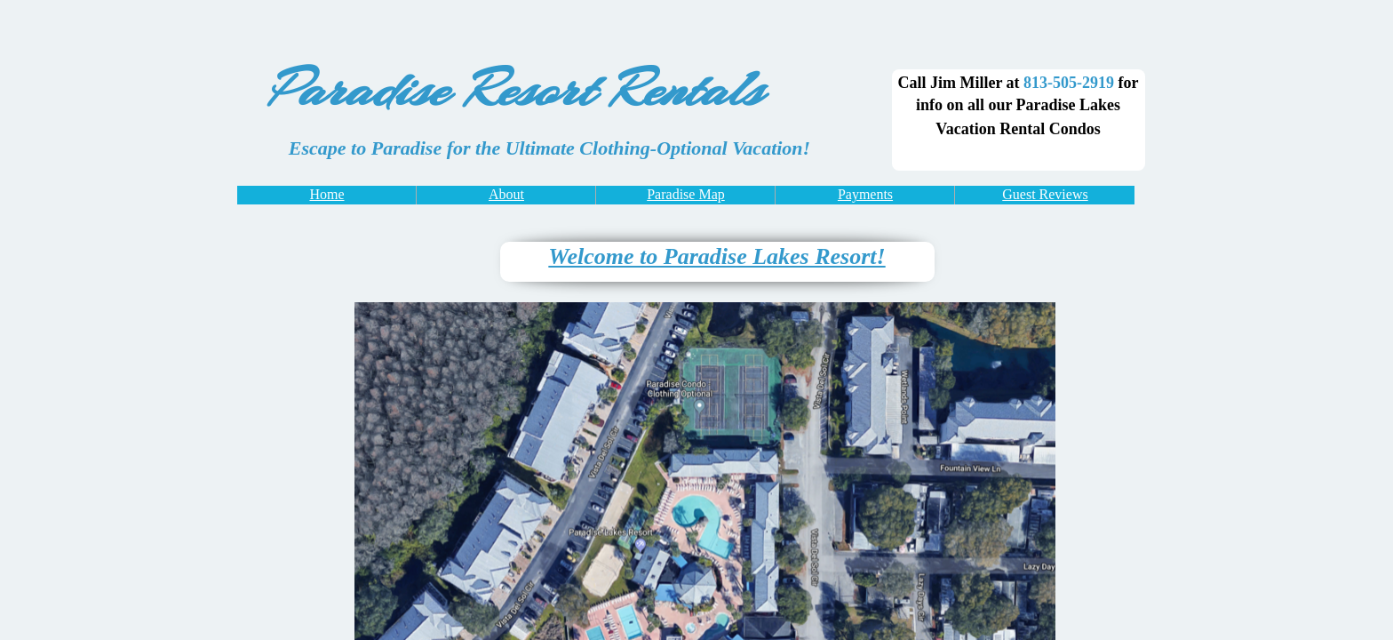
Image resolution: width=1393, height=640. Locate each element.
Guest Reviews (1044, 194)
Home (326, 194)
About (506, 194)
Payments (865, 194)
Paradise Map (686, 194)
